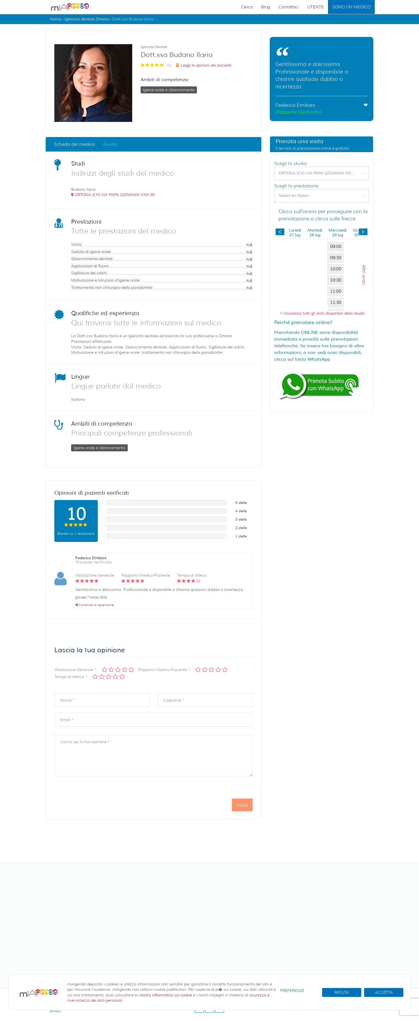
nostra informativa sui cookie (165, 994)
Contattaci (288, 7)
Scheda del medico (74, 144)
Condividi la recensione (94, 605)
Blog (265, 7)
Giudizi (110, 144)
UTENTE (315, 7)
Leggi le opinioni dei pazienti (206, 65)
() (113, 194)
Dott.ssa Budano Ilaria (132, 19)
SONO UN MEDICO (351, 7)
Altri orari (364, 275)
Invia (242, 815)
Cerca (247, 7)
